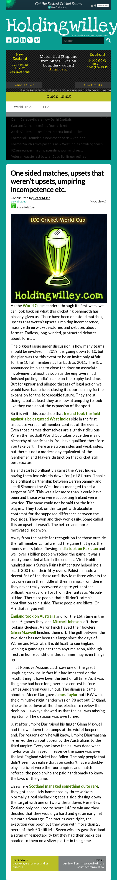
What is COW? (24, 85)
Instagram (30, 40)
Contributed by (30, 198)
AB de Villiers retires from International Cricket (47, 132)
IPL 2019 (48, 107)
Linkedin (23, 40)
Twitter (16, 40)
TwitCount (30, 207)
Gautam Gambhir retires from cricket (39, 126)
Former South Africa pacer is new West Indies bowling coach (57, 144)
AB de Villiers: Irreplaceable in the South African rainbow (83, 865)
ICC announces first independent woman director (48, 150)
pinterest (37, 40)
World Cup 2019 (25, 107)
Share (19, 207)
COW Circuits (93, 85)
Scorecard (58, 69)
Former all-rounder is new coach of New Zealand (48, 138)
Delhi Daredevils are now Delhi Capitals (41, 120)
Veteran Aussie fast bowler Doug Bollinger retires (48, 157)
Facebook (9, 40)
